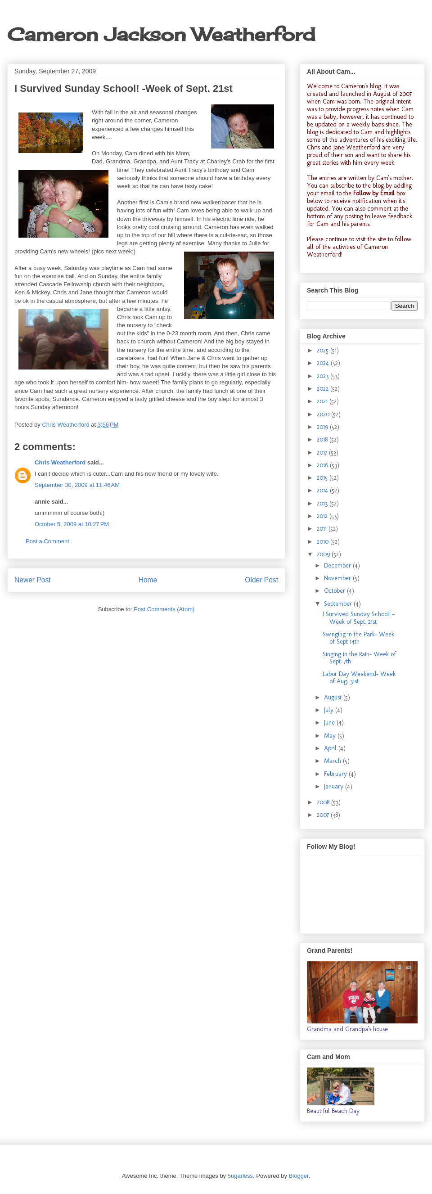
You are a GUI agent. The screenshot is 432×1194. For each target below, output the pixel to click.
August (333, 697)
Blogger (299, 1175)
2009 (324, 554)
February (336, 774)
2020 (324, 414)
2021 (323, 401)
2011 (322, 528)
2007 (324, 815)
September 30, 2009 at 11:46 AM (77, 485)
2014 (323, 490)
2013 (323, 503)
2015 (323, 478)
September (339, 604)
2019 (323, 427)
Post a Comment (47, 541)
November (338, 578)
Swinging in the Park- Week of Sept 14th (358, 638)
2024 (324, 363)
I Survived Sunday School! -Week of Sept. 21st (359, 618)
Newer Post (32, 580)
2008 (324, 802)
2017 (323, 452)
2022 (323, 388)
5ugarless (240, 1175)
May (331, 735)
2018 (323, 439)
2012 (323, 516)
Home (148, 580)
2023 (323, 376)
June (330, 722)
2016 (323, 465)
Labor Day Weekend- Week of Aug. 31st (359, 677)
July (329, 710)
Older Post (261, 580)
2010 (323, 541)
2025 (323, 350)
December (338, 565)
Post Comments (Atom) (164, 609)
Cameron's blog (361, 86)
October (335, 591)
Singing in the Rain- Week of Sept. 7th (359, 658)
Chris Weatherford (60, 462)
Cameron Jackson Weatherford (161, 34)
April (331, 748)
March (333, 761)
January (334, 786)
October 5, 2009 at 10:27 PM (72, 524)
